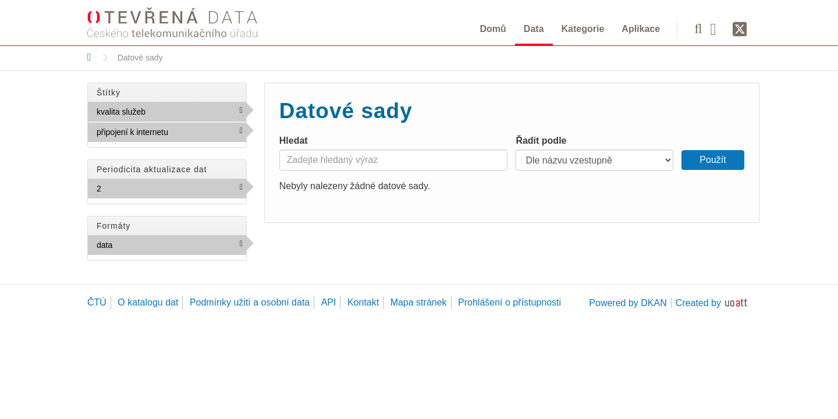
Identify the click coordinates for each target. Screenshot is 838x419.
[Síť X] (740, 29)
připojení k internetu (171, 134)
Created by (698, 303)
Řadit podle (541, 140)
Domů (493, 29)
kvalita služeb (170, 111)
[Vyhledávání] (698, 28)
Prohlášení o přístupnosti (509, 302)
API (328, 302)
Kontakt (363, 302)
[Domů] (89, 57)
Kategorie (583, 29)
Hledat (293, 140)
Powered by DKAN (627, 303)
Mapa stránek (418, 302)
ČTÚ (96, 302)
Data (534, 29)
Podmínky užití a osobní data (250, 302)
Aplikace (641, 29)
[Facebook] (717, 28)
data (138, 244)
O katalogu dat (148, 302)
